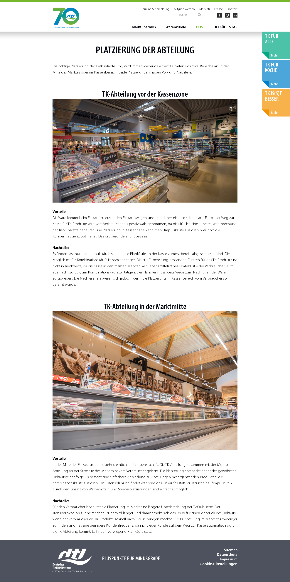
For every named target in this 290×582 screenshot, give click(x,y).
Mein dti (204, 9)
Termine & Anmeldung (155, 9)
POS (199, 27)
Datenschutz (227, 555)
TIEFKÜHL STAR (225, 27)
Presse (218, 9)
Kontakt (232, 9)
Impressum (228, 559)
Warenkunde (176, 27)
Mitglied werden (184, 9)
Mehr (274, 55)
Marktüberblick (144, 27)
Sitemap (230, 550)
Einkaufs (229, 513)
